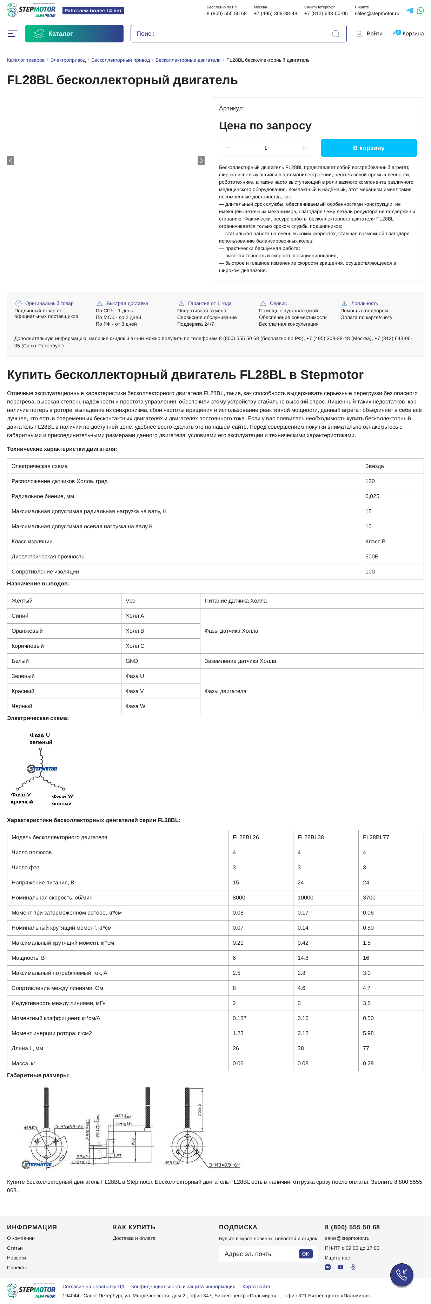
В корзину (369, 147)
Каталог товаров (26, 60)
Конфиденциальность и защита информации (183, 1286)
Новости (16, 1258)
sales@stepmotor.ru (377, 13)
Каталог (52, 33)
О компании (21, 1238)
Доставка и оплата (134, 1238)
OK (305, 1254)
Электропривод (68, 60)
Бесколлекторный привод (120, 60)
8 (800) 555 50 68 (227, 13)
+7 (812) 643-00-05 (326, 13)
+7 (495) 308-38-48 (275, 13)
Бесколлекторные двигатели (188, 60)
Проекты (17, 1267)
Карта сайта (256, 1286)
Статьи (15, 1248)
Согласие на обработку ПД (93, 1286)
